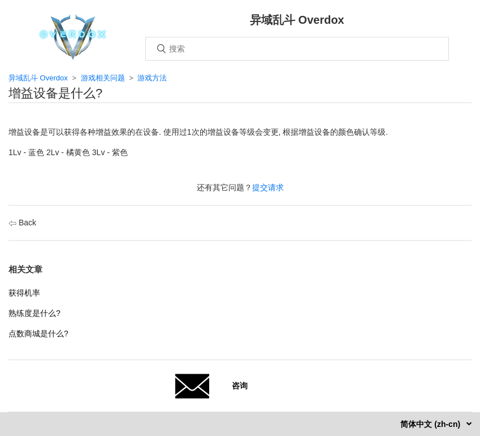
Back (22, 222)
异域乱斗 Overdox (38, 78)
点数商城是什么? (38, 333)
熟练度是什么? (34, 313)
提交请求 (268, 187)
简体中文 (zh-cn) (431, 424)
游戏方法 (152, 78)
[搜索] (297, 48)
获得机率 (24, 292)
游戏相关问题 (103, 78)
